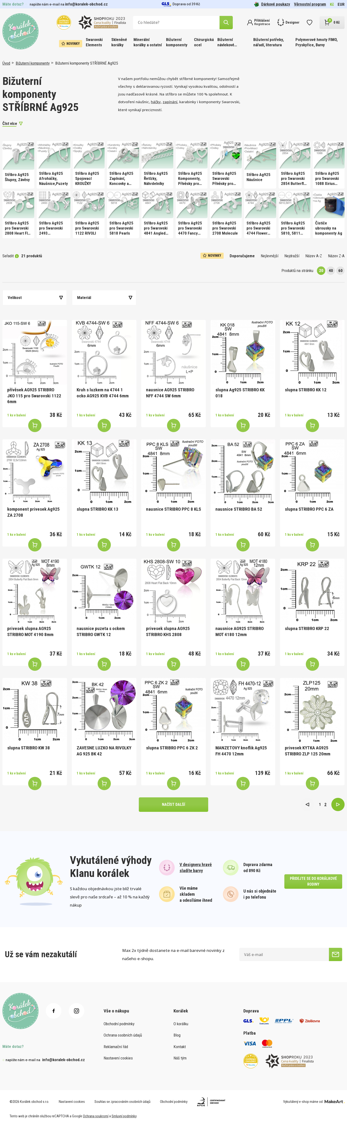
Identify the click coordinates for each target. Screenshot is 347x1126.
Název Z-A (336, 255)
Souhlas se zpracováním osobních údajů (122, 1101)
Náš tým (180, 1058)
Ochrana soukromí (95, 1116)
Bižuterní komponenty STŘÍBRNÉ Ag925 (86, 63)
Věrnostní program (310, 4)
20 (321, 270)
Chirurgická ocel (204, 42)
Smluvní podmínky (124, 1116)
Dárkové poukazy (272, 4)
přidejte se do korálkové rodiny (313, 881)
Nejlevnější (269, 255)
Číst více (9, 123)
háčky (156, 101)
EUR (341, 4)
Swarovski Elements (94, 42)
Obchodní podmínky (119, 1023)
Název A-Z (313, 255)
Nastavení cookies (118, 1058)
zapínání (170, 101)
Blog (177, 1035)
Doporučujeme (242, 255)
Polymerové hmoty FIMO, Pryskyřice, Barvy (316, 42)
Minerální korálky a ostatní (147, 42)
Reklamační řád (116, 1046)
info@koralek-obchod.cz (86, 4)
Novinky (70, 44)
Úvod (6, 63)
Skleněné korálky (119, 42)
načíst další (173, 804)
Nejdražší (291, 255)
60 (340, 270)
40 (331, 270)
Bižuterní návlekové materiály (225, 42)
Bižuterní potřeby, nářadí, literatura (268, 42)
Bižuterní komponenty (176, 42)
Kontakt (180, 1046)
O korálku (181, 1023)
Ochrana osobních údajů (123, 1035)
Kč (332, 4)
